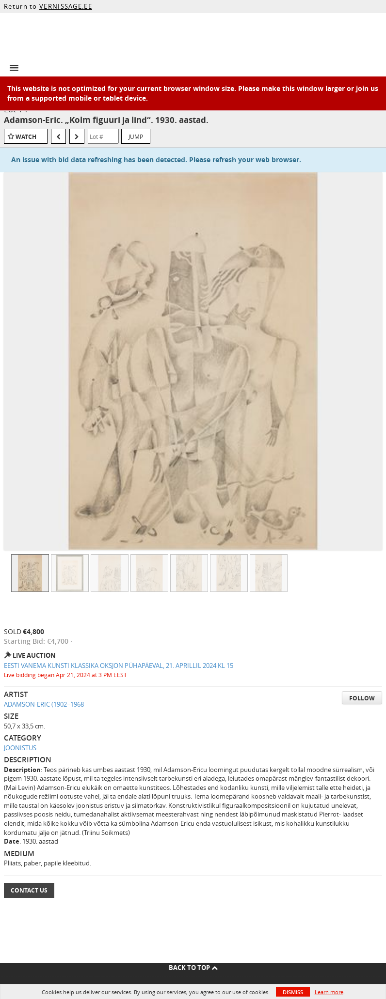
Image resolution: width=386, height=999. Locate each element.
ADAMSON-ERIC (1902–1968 (44, 704)
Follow (362, 698)
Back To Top (193, 967)
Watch (26, 137)
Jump (136, 136)
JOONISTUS (20, 747)
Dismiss (293, 992)
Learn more (329, 992)
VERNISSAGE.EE (65, 6)
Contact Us (29, 890)
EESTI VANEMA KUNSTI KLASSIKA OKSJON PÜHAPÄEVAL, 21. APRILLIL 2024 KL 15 (118, 665)
